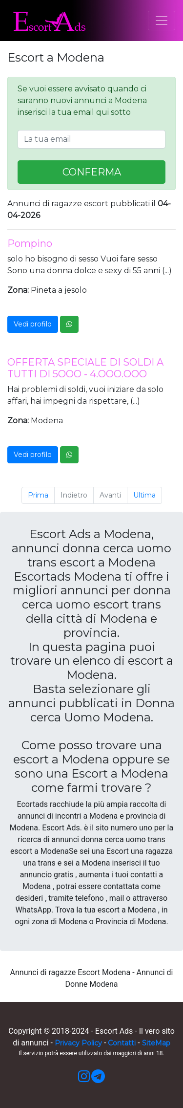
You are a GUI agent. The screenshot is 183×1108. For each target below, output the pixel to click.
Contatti (122, 1043)
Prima (38, 495)
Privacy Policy (78, 1043)
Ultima (144, 495)
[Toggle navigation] (161, 20)
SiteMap (156, 1043)
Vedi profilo (33, 324)
